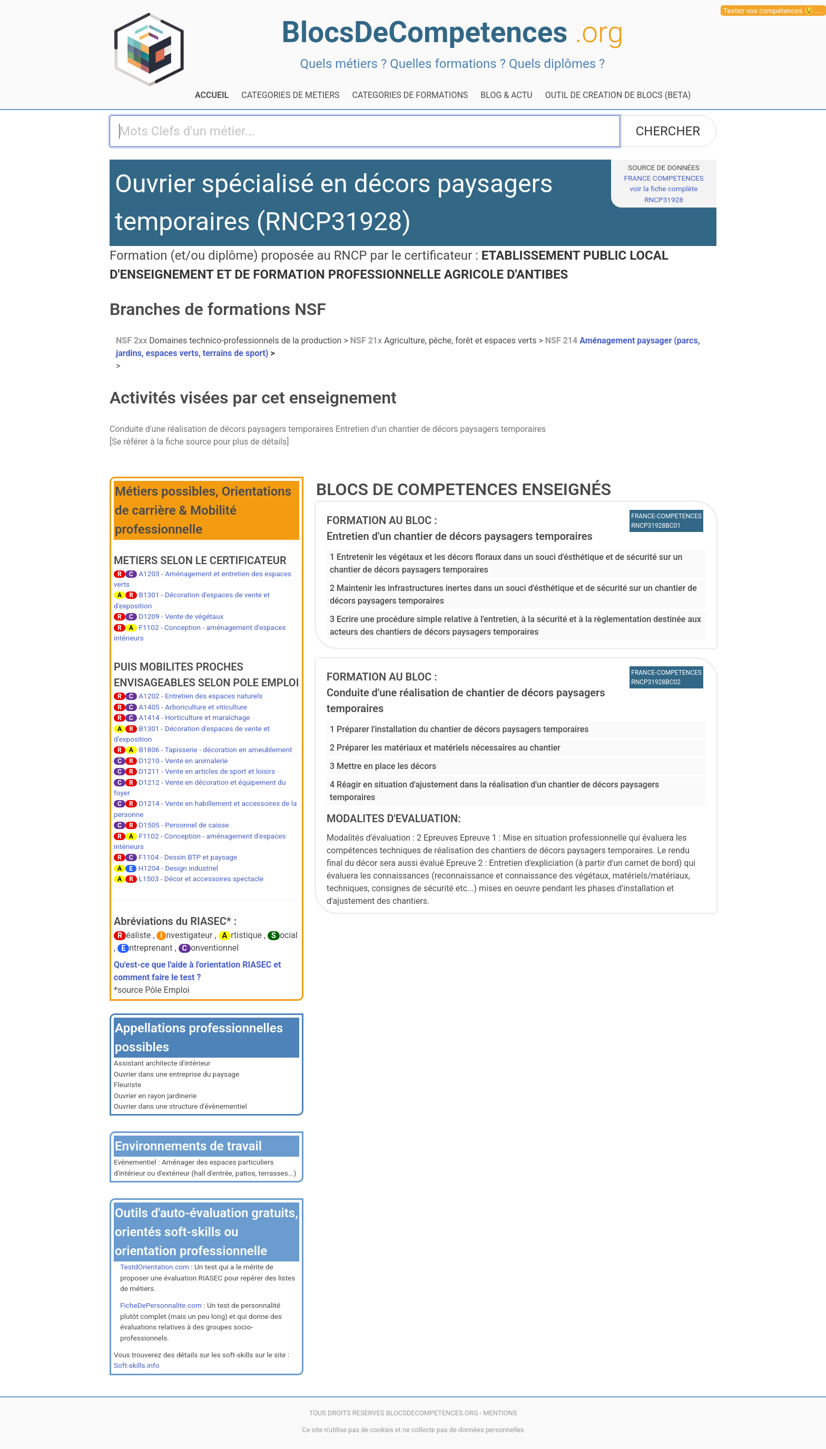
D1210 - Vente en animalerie (183, 760)
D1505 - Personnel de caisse (184, 825)
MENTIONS (500, 1413)
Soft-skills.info (136, 1365)
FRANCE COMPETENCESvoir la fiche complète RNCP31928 (663, 189)
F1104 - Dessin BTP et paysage (188, 857)
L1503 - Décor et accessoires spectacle (201, 878)
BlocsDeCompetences (453, 32)
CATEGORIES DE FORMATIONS (410, 95)
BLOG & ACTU (506, 95)
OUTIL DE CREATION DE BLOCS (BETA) (618, 95)
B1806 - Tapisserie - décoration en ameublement (215, 749)
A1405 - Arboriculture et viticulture (193, 707)
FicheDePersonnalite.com (161, 1305)
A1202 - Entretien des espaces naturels (200, 696)
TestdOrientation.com (154, 1267)
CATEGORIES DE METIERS (290, 95)
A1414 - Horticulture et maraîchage (194, 717)
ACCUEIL (212, 95)
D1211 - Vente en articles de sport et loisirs (207, 771)
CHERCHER (668, 131)
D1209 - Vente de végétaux (181, 616)
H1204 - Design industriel (179, 868)
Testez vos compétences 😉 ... (772, 10)
